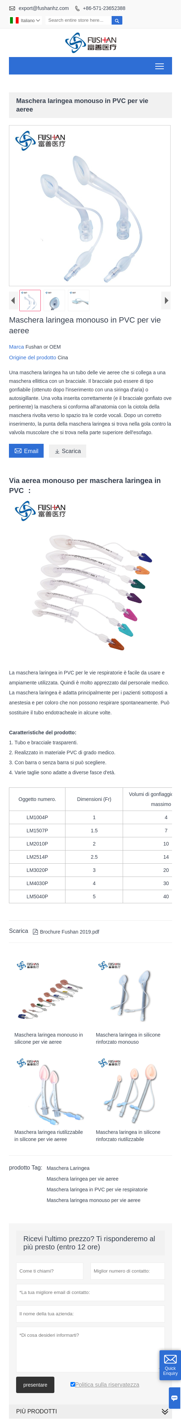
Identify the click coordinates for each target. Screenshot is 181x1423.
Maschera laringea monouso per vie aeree (93, 1201)
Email (26, 451)
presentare (35, 1385)
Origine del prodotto (33, 358)
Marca (17, 347)
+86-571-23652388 (104, 8)
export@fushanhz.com (44, 8)
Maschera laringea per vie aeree (82, 1179)
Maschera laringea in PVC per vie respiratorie (97, 1190)
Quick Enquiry (170, 1371)
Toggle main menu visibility (160, 64)
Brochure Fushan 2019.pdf (66, 933)
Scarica (67, 452)
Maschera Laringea (68, 1169)
